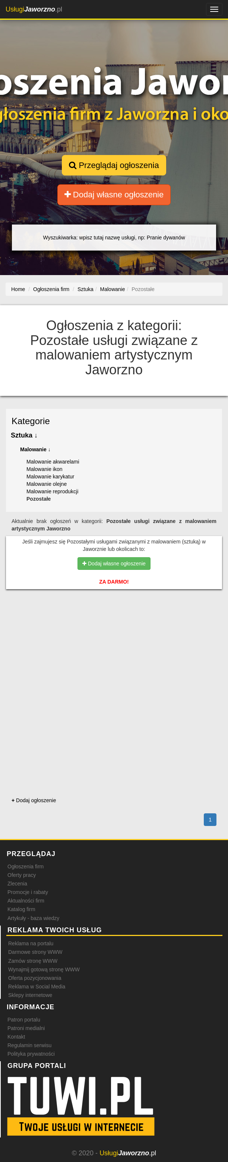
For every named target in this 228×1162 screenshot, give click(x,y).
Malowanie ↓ (35, 449)
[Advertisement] (114, 628)
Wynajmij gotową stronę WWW (44, 969)
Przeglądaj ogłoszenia (114, 165)
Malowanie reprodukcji (52, 491)
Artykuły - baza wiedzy (33, 918)
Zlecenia (17, 884)
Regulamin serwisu (29, 1045)
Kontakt (16, 1037)
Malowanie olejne (46, 484)
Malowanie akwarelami (52, 462)
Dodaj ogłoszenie (34, 800)
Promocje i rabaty (27, 892)
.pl (34, 9)
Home (18, 289)
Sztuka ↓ (24, 435)
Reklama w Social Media (36, 987)
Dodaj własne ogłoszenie (114, 194)
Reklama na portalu (30, 943)
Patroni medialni (26, 1028)
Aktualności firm (25, 901)
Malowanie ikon (44, 469)
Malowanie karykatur (50, 477)
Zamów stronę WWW (32, 961)
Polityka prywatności (31, 1054)
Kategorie (31, 421)
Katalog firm (21, 909)
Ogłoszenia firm (25, 866)
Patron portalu (23, 1020)
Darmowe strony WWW (35, 952)
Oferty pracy (21, 875)
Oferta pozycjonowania (34, 978)
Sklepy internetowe (30, 995)
